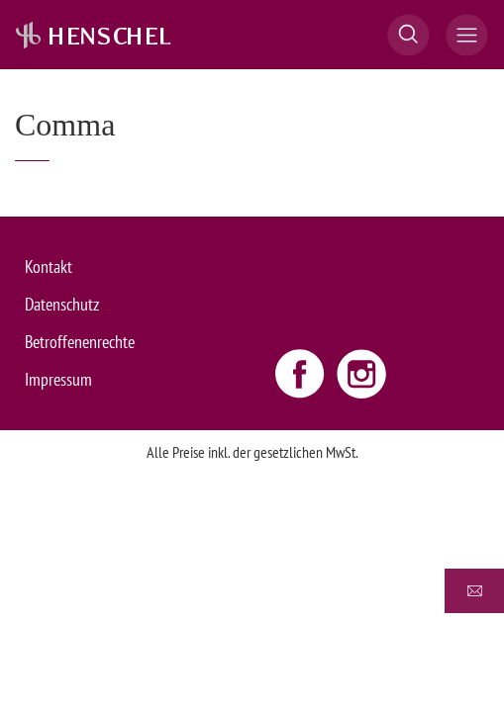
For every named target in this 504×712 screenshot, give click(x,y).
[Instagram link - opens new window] (361, 373)
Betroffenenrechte (80, 341)
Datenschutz (62, 304)
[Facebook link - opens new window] (302, 373)
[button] (408, 35)
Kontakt (48, 266)
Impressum (58, 379)
